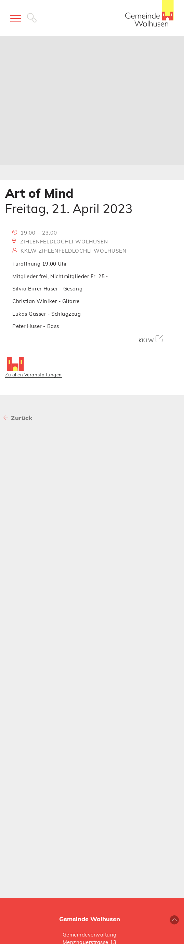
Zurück (21, 418)
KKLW (151, 339)
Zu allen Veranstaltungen (33, 374)
